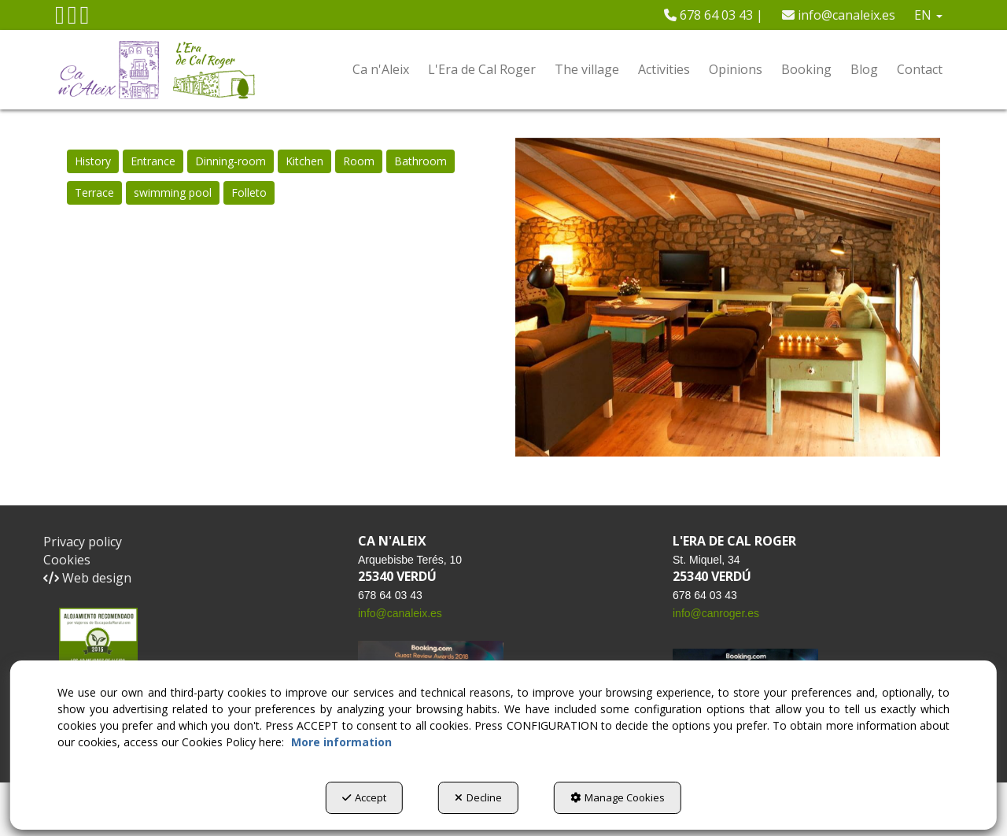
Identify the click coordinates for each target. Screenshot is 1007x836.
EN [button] (928, 15)
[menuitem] (714, 15)
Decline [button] (478, 797)
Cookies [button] (66, 559)
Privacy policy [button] (82, 541)
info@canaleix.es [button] (838, 15)
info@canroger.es (716, 613)
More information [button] (341, 741)
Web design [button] (87, 577)
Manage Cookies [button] (617, 797)
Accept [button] (364, 797)
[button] (60, 19)
